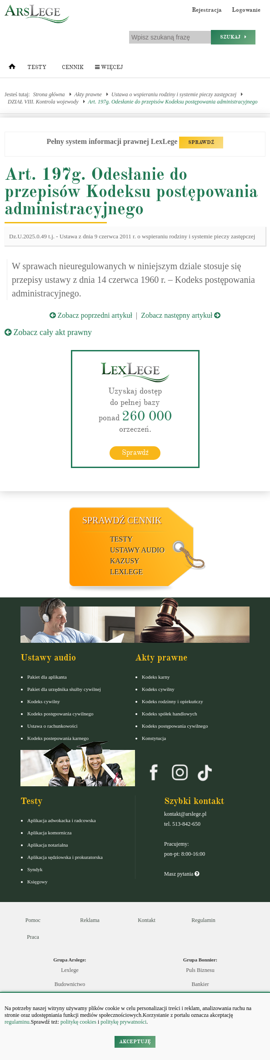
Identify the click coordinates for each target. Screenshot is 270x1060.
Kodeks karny (156, 677)
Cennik (73, 67)
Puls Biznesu (200, 970)
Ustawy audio (137, 550)
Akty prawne (88, 94)
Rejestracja (207, 10)
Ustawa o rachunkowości (52, 726)
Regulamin (203, 920)
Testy (36, 67)
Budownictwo (70, 984)
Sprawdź (135, 452)
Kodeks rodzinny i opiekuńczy (172, 701)
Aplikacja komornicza (49, 832)
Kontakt (146, 920)
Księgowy (37, 881)
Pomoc (32, 920)
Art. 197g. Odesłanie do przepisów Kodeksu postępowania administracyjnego (173, 102)
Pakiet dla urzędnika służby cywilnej (64, 689)
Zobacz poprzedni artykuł (91, 315)
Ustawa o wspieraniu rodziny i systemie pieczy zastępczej (173, 94)
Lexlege (70, 970)
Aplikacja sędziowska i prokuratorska (65, 857)
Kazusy (125, 561)
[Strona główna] (12, 68)
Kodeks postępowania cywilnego (60, 713)
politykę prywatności (123, 1022)
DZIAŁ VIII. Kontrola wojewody (43, 102)
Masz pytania (181, 874)
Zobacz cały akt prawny (48, 332)
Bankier (200, 984)
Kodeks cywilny (43, 701)
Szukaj (233, 37)
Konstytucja (154, 738)
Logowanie (246, 10)
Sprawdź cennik (122, 520)
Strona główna (49, 94)
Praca (33, 937)
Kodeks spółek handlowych (169, 713)
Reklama (90, 920)
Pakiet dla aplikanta (47, 677)
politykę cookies (78, 1022)
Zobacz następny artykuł (180, 315)
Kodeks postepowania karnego (58, 738)
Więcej (109, 67)
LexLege (126, 572)
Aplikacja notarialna (47, 845)
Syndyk (35, 869)
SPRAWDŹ (201, 142)
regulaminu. (18, 1022)
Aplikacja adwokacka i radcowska (61, 820)
